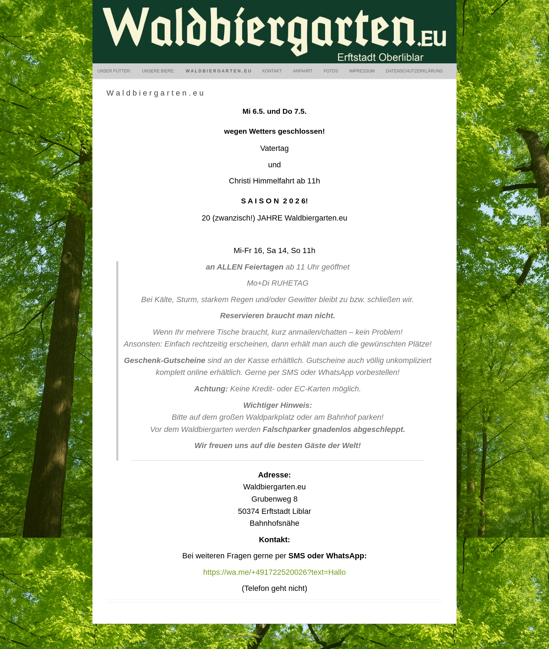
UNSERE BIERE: (158, 71)
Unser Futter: (114, 71)
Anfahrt (303, 71)
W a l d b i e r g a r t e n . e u (218, 71)
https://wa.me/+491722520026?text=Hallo (274, 572)
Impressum (362, 71)
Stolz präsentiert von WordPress (254, 636)
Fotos (331, 71)
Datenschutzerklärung (414, 71)
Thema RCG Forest (306, 636)
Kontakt (272, 71)
